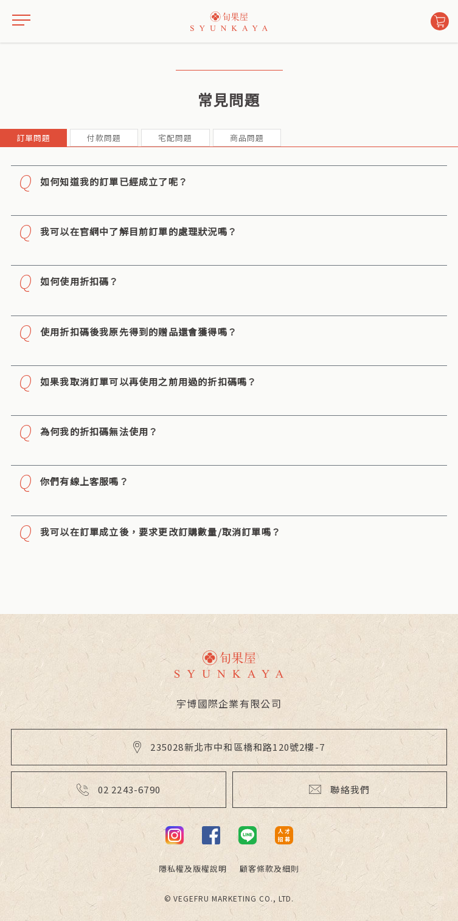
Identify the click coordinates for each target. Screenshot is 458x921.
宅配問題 (175, 137)
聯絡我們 (339, 789)
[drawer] (21, 21)
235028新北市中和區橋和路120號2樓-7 (229, 746)
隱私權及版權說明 (193, 868)
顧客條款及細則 (269, 868)
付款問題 (104, 137)
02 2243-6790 (119, 789)
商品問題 (247, 137)
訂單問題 (33, 137)
